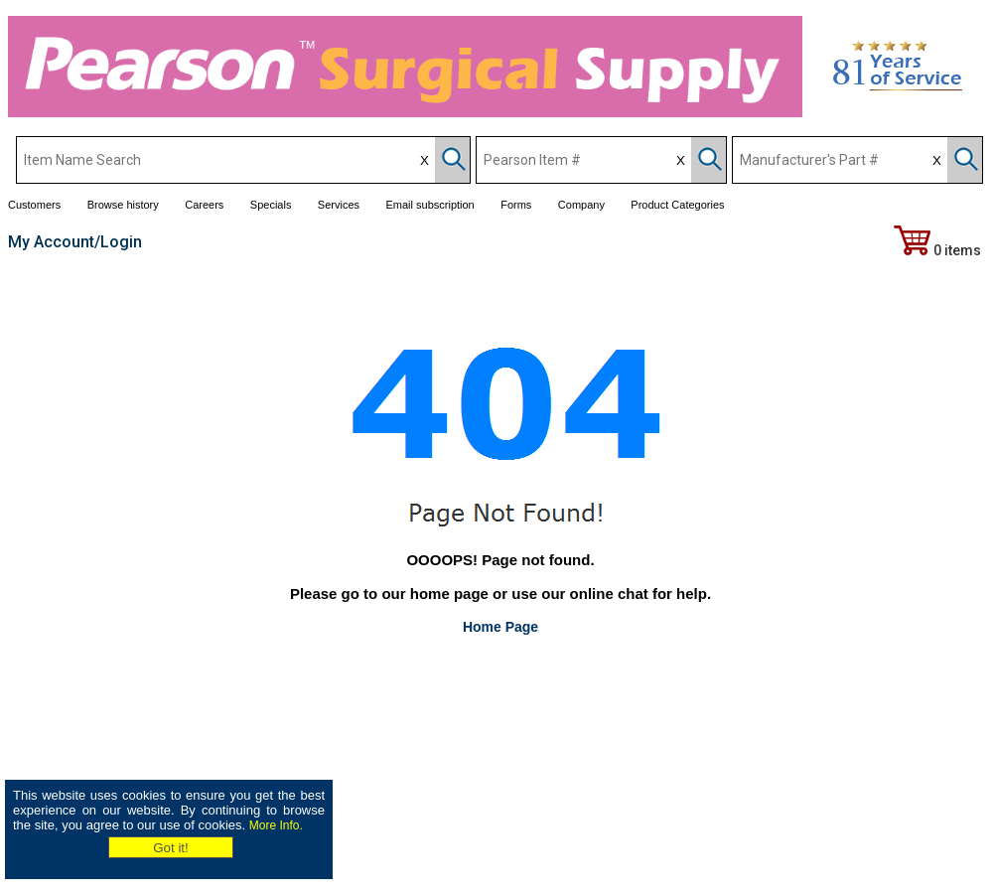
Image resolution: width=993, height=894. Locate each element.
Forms (515, 205)
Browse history (123, 205)
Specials (271, 205)
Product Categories (677, 205)
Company (581, 205)
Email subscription (429, 205)
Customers (34, 205)
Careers (204, 205)
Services (338, 205)
